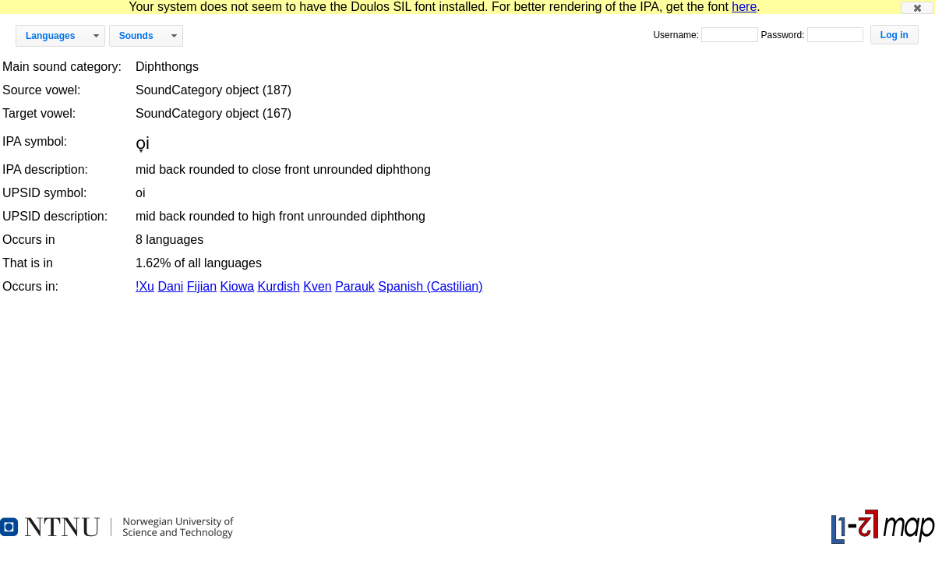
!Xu (145, 286)
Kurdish (279, 286)
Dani (170, 286)
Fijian (202, 286)
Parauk (355, 286)
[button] (917, 8)
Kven (317, 286)
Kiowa (238, 286)
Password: (783, 35)
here (744, 6)
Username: (677, 35)
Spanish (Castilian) (430, 286)
